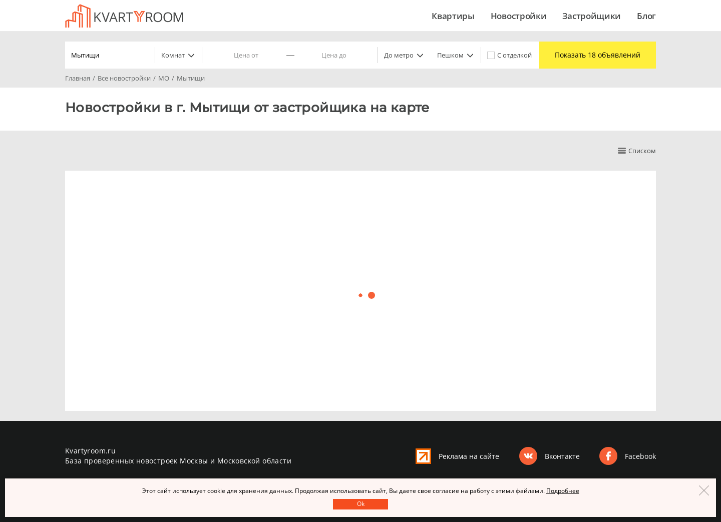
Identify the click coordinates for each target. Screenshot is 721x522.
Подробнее (562, 490)
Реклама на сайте (469, 456)
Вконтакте (562, 456)
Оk (361, 503)
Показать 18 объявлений (595, 55)
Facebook (640, 456)
